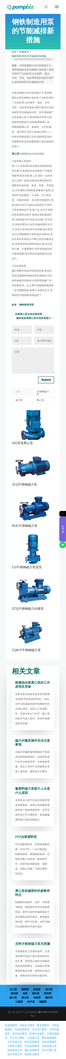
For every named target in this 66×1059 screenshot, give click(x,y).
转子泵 (31, 1001)
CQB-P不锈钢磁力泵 (26, 650)
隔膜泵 (43, 1001)
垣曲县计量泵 (27, 1025)
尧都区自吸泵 (32, 1054)
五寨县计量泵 (14, 1046)
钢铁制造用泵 (26, 304)
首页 (14, 51)
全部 (17, 391)
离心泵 (15, 153)
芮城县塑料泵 (22, 1029)
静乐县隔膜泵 (32, 1041)
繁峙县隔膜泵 (49, 1037)
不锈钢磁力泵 (43, 392)
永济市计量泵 (39, 1029)
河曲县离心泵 (49, 1046)
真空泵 (47, 993)
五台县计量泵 (17, 1037)
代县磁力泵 (33, 1037)
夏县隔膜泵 (43, 1025)
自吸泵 (37, 997)
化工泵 (13, 989)
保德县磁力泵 (14, 1050)
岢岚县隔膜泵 (32, 1046)
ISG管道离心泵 (22, 443)
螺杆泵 (49, 997)
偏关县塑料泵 (32, 1050)
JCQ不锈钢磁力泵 (24, 484)
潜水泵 (35, 993)
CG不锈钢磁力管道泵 (27, 567)
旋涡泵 (14, 993)
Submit (46, 379)
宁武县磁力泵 (14, 1041)
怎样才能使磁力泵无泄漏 (32, 943)
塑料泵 (25, 989)
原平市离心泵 (49, 1050)
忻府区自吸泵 (37, 1033)
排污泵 (49, 989)
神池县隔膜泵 (49, 1041)
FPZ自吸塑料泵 (26, 837)
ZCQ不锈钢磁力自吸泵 (28, 608)
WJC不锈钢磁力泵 (25, 525)
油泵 (25, 993)
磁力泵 (19, 400)
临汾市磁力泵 (14, 1054)
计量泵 (19, 1001)
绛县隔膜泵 (11, 1025)
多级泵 (37, 989)
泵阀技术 (24, 51)
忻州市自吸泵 (19, 1033)
